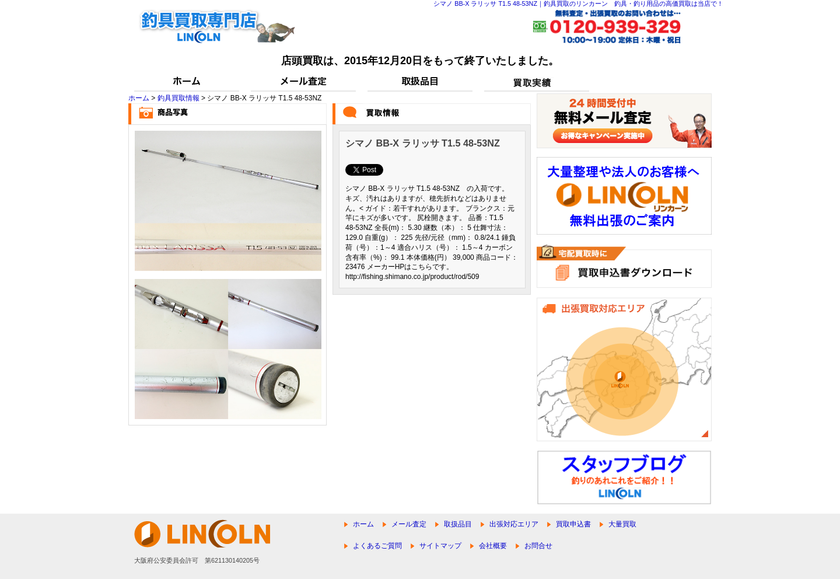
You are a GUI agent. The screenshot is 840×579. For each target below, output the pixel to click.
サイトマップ (440, 546)
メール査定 (408, 524)
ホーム (138, 98)
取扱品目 (458, 524)
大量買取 (622, 524)
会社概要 (493, 546)
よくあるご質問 (377, 546)
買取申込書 (573, 524)
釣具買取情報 (179, 98)
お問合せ (538, 546)
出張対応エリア (513, 524)
